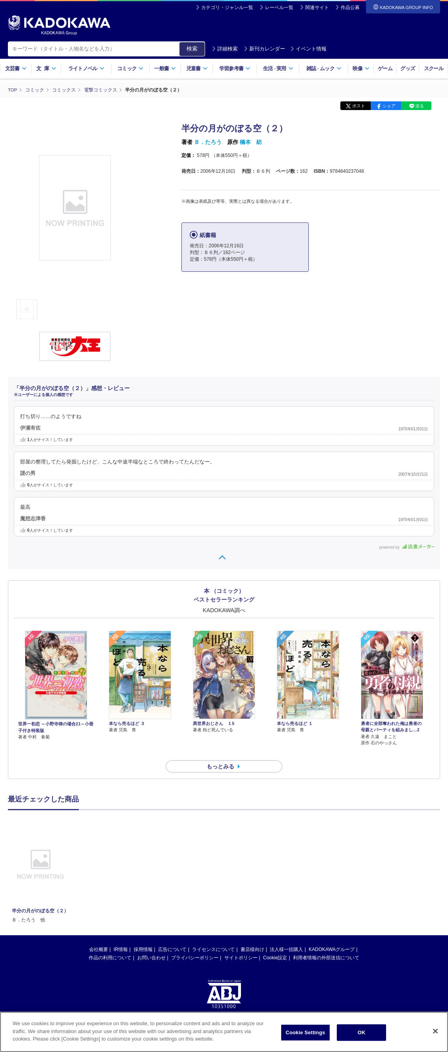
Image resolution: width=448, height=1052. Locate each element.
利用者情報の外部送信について (326, 943)
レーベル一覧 (279, 7)
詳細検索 (225, 49)
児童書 (197, 68)
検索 (192, 48)
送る (419, 105)
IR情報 (121, 935)
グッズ (407, 68)
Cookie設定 (275, 943)
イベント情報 (308, 49)
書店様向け (252, 935)
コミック (130, 68)
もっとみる (220, 752)
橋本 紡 (251, 142)
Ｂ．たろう (208, 142)
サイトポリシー (241, 943)
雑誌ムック (324, 68)
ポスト (358, 105)
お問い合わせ (151, 943)
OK (362, 1032)
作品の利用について (110, 943)
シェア (389, 105)
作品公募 (350, 7)
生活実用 (278, 68)
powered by (406, 547)
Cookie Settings (305, 1032)
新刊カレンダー (264, 49)
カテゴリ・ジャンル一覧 (227, 7)
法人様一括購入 (286, 935)
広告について (172, 935)
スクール (433, 68)
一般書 (165, 68)
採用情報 (143, 935)
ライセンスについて (213, 935)
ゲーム (385, 68)
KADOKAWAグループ (332, 935)
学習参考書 (235, 68)
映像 (361, 68)
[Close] (435, 1031)
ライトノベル (86, 68)
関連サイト (317, 7)
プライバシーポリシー (194, 943)
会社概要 (98, 935)
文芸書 (16, 68)
